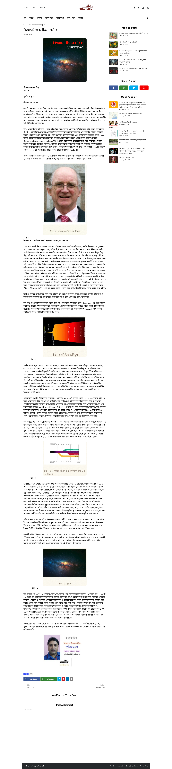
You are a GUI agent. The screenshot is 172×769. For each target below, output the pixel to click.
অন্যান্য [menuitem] (80, 18)
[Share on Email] (71, 679)
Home (26, 8)
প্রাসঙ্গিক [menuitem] (39, 18)
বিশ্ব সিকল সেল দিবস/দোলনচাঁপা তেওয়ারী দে (133, 68)
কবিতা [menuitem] (31, 18)
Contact (41, 8)
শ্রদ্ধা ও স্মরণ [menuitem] (71, 18)
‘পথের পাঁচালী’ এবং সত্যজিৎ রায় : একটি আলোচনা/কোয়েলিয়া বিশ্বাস (131, 132)
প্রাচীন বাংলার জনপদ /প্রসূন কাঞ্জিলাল (130, 113)
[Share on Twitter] (59, 679)
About (33, 8)
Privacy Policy (144, 766)
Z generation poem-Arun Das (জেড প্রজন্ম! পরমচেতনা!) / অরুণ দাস (133, 52)
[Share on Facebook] (31, 679)
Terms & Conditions (132, 766)
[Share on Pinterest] (63, 679)
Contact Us (120, 766)
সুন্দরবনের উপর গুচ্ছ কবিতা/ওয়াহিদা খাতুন (132, 140)
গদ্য (29, 25)
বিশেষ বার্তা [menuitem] (49, 18)
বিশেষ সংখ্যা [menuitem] (60, 18)
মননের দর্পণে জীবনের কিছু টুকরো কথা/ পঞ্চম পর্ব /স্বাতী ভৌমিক (133, 61)
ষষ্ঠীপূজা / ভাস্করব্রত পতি (126, 157)
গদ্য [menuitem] (24, 18)
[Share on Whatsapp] (48, 679)
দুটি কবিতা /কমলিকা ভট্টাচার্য (128, 42)
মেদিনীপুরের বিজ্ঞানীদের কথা (128, 122)
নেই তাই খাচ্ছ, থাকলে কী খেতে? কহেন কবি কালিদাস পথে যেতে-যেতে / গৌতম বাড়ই (132, 150)
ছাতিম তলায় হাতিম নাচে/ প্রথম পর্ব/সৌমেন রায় (133, 33)
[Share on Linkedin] (67, 679)
